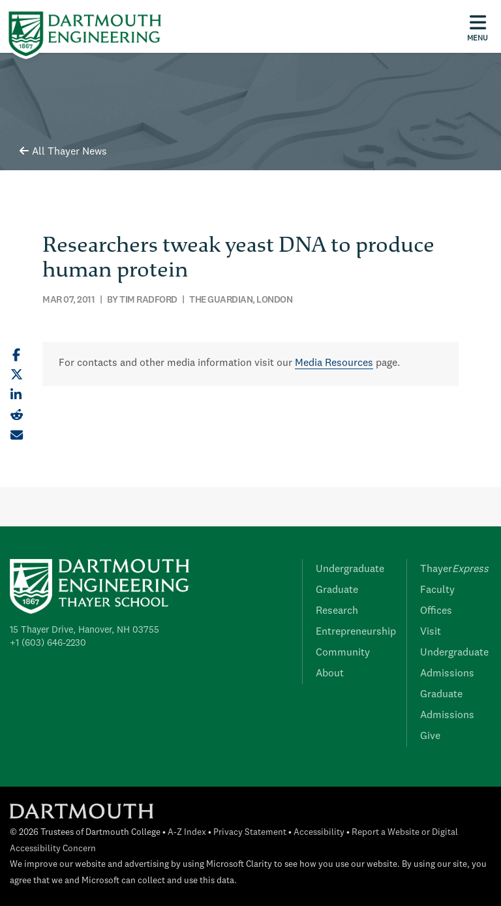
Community (343, 653)
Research (337, 611)
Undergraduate (350, 569)
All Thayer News (63, 152)
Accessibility (319, 832)
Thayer (454, 569)
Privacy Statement (249, 832)
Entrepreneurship (356, 632)
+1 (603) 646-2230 (48, 643)
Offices (436, 611)
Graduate (337, 590)
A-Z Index (187, 832)
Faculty (437, 590)
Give (430, 736)
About (330, 674)
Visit (430, 632)
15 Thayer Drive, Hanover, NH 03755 (84, 630)
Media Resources (334, 363)
